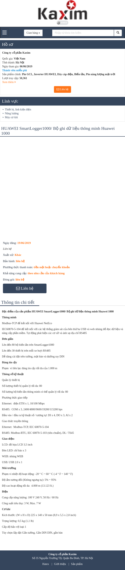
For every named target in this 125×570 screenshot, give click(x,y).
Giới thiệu (60, 564)
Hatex (45, 564)
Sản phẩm (77, 564)
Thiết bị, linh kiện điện (18, 109)
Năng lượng (12, 113)
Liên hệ (63, 89)
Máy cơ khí (11, 117)
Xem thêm (9, 82)
